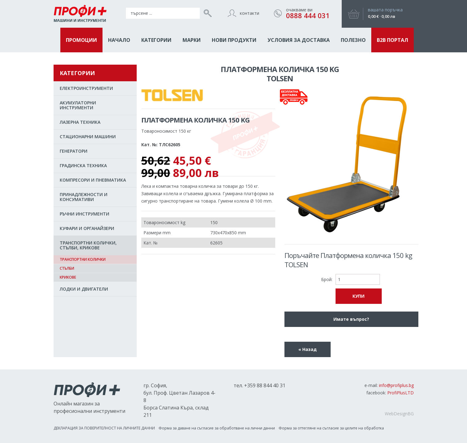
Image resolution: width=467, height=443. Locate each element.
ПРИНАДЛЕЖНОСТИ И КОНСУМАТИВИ (83, 196)
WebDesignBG (399, 414)
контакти (249, 13)
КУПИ (358, 296)
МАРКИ (192, 40)
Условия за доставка (299, 40)
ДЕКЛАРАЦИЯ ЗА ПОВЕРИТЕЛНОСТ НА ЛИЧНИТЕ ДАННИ (104, 428)
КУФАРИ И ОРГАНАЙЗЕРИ (87, 228)
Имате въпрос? (351, 319)
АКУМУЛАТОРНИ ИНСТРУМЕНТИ (78, 105)
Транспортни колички (83, 259)
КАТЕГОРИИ (156, 40)
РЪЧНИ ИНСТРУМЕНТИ (84, 214)
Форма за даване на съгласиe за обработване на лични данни (217, 428)
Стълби (67, 268)
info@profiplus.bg (396, 385)
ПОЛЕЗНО (353, 40)
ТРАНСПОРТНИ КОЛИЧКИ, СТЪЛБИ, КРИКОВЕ (88, 245)
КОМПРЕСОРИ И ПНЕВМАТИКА (93, 180)
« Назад (307, 349)
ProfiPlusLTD (400, 393)
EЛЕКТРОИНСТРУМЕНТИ (86, 88)
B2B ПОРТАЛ (392, 40)
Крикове (68, 277)
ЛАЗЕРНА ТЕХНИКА (80, 122)
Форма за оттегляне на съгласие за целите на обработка (331, 428)
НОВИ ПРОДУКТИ (234, 40)
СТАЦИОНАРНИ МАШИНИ (88, 136)
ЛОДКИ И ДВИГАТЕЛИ (84, 289)
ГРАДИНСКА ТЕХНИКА (83, 165)
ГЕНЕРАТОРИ (73, 151)
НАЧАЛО (119, 40)
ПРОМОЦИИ (81, 40)
